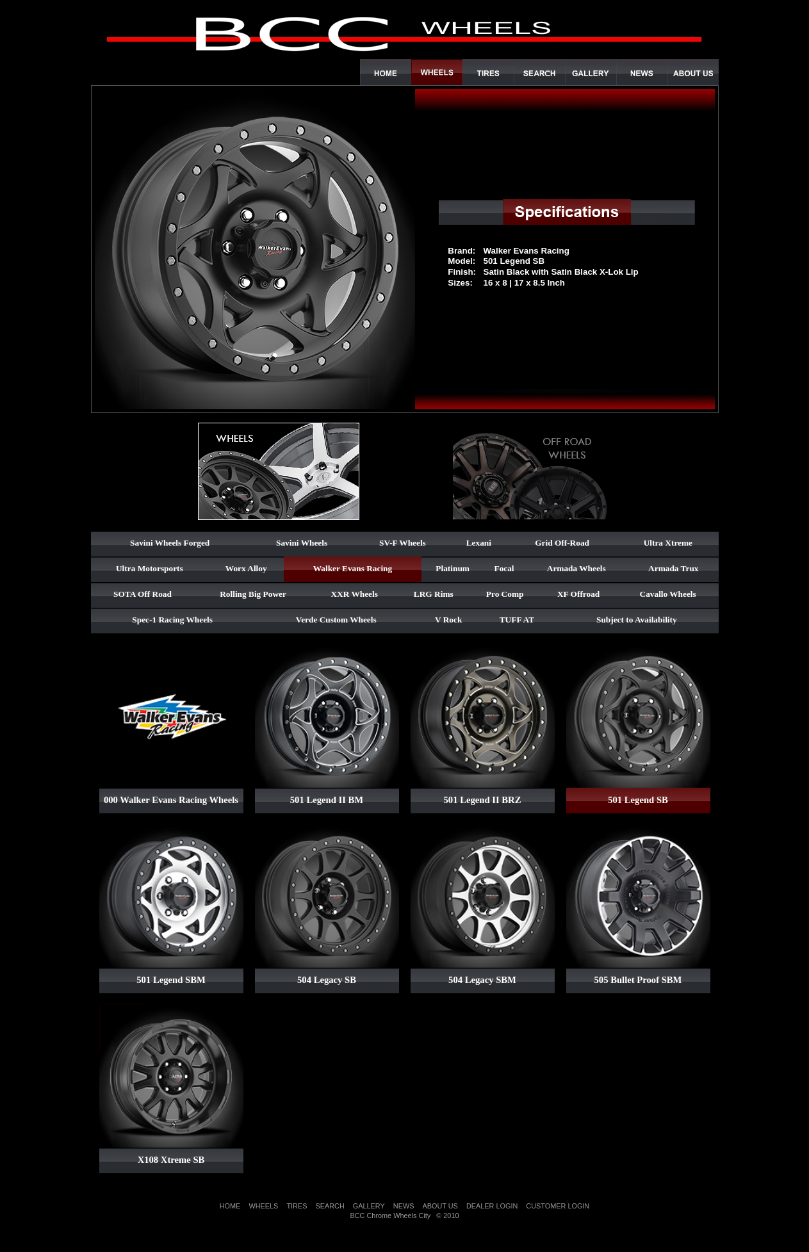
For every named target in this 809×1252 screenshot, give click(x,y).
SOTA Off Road (142, 594)
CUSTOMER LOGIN (557, 1206)
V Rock (448, 619)
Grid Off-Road (562, 543)
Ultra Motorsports (149, 568)
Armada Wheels (576, 568)
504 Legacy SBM (482, 980)
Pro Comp (505, 594)
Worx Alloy (246, 568)
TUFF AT (517, 619)
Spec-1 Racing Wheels (172, 619)
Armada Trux (673, 568)
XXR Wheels (354, 594)
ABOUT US (439, 1206)
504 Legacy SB (326, 980)
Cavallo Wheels (668, 594)
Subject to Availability (636, 619)
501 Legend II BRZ (482, 800)
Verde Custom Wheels (336, 619)
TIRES (296, 1206)
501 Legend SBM (171, 980)
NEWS (403, 1206)
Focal (504, 568)
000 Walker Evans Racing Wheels (171, 800)
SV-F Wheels (402, 543)
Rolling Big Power (253, 594)
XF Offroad (578, 594)
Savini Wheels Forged (169, 543)
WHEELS (263, 1206)
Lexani (478, 543)
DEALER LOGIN (492, 1206)
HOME (230, 1206)
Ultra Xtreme (668, 543)
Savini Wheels (301, 543)
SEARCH (329, 1206)
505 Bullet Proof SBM (638, 980)
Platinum (453, 568)
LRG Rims (434, 594)
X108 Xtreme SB (171, 1160)
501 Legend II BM (326, 800)
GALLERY (369, 1206)
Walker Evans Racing (352, 568)
